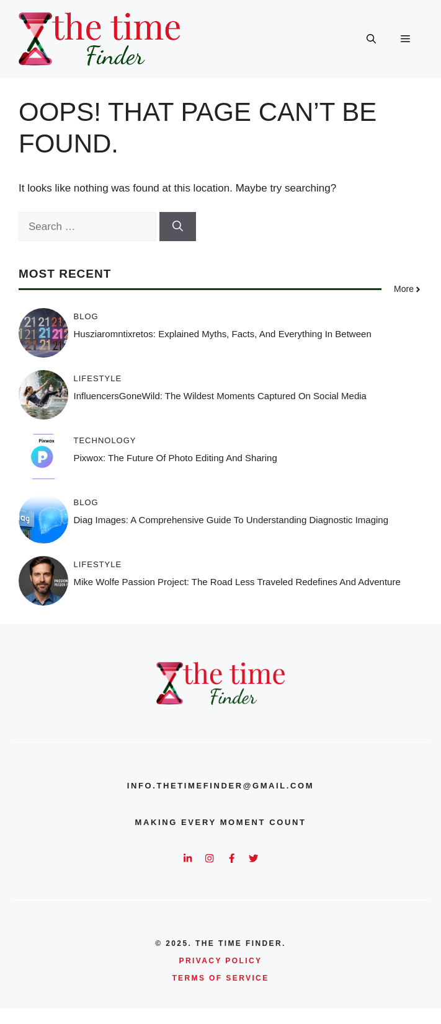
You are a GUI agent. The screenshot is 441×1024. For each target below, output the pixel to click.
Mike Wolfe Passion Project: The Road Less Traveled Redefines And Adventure (237, 581)
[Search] (177, 227)
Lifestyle (98, 378)
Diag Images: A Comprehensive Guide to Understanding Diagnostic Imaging (231, 519)
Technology (105, 440)
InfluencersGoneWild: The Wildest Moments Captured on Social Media (220, 396)
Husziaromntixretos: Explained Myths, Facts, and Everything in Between (223, 334)
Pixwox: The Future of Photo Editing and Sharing (175, 457)
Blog (86, 316)
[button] (371, 39)
